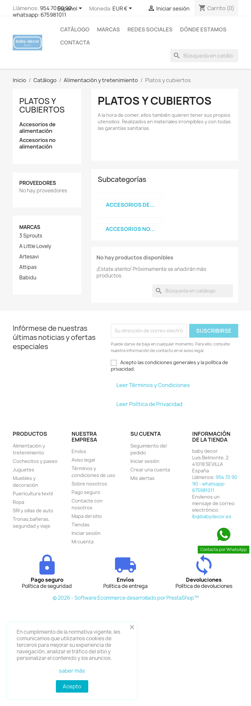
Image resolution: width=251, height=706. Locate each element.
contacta (75, 42)
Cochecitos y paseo (35, 461)
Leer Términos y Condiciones (153, 385)
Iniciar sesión (86, 533)
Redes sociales (150, 29)
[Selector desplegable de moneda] (123, 9)
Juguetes (23, 470)
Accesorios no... (130, 229)
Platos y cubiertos (42, 105)
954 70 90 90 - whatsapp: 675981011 (44, 11)
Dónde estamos (203, 29)
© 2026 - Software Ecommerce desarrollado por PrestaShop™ (126, 597)
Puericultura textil (33, 493)
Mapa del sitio (87, 516)
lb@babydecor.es (211, 516)
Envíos (79, 451)
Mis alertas (142, 478)
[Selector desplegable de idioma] (70, 9)
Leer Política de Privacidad (149, 404)
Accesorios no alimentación (37, 143)
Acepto (72, 686)
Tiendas (81, 524)
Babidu (27, 277)
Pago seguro (86, 492)
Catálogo (75, 29)
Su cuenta (145, 433)
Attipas (28, 267)
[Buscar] (204, 55)
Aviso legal (83, 460)
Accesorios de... (130, 204)
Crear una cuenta (150, 470)
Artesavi (29, 257)
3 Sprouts (30, 236)
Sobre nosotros (89, 484)
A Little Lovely (35, 246)
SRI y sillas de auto (33, 510)
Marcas (108, 29)
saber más (72, 670)
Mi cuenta (82, 541)
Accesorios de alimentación (37, 127)
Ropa (18, 502)
